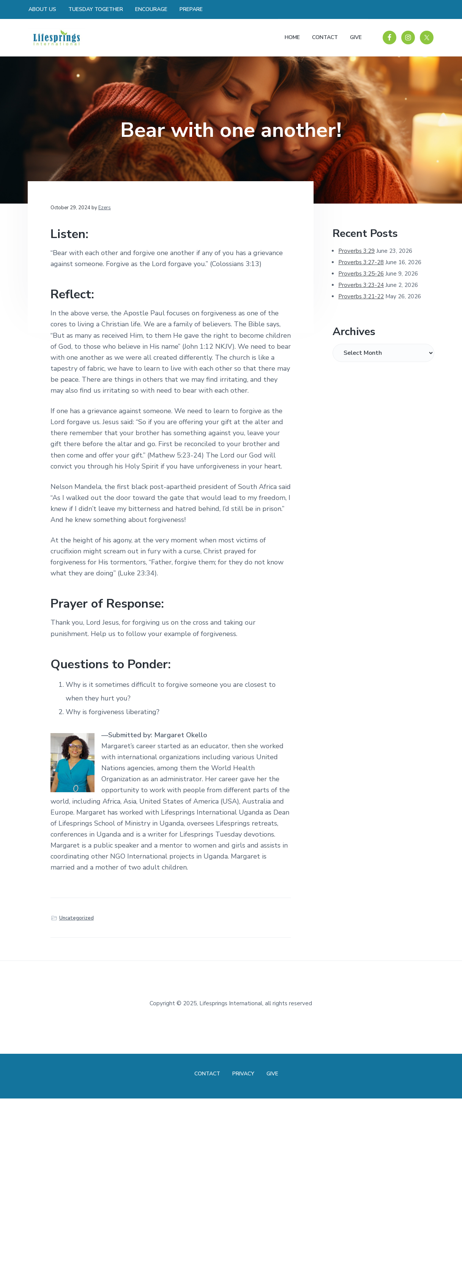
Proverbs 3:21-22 (361, 296)
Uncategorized (76, 918)
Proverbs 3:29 (356, 251)
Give (272, 1073)
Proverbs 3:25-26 (361, 273)
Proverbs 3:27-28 (361, 262)
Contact (207, 1073)
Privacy (243, 1073)
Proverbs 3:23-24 (361, 285)
